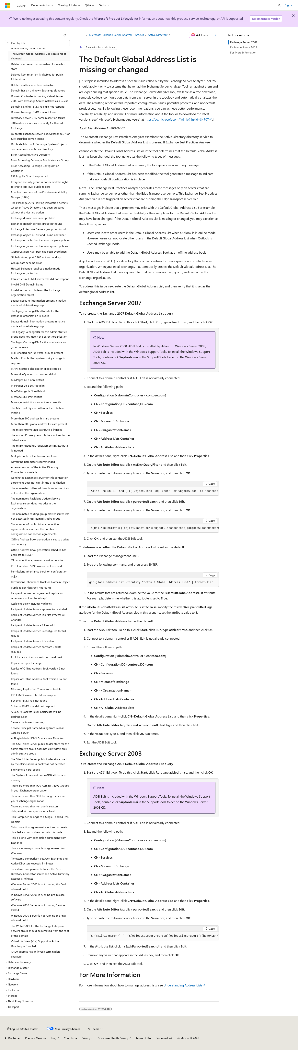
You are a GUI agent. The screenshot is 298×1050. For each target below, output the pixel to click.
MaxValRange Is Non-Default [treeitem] (28, 391)
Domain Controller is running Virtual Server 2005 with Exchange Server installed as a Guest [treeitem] (39, 98)
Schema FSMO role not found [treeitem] (29, 700)
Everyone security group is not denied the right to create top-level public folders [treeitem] (39, 184)
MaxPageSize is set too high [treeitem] (28, 385)
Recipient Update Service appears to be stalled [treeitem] (39, 609)
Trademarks (163, 1038)
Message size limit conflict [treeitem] (26, 397)
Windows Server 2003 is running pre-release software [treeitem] (37, 897)
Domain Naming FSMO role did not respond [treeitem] (37, 106)
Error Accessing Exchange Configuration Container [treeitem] (35, 168)
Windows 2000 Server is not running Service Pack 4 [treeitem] (38, 907)
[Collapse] (65, 35)
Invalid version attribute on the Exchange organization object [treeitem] (35, 292)
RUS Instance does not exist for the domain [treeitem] (37, 657)
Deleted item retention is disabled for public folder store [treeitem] (37, 77)
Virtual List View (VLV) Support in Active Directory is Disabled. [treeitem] (35, 943)
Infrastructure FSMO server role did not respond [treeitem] (40, 279)
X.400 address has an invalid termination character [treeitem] (35, 954)
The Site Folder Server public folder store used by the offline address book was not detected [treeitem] (38, 761)
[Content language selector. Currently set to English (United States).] (23, 1029)
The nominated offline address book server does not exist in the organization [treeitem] (40, 490)
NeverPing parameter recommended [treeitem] (33, 462)
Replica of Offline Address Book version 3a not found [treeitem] (39, 681)
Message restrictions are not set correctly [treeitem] (36, 402)
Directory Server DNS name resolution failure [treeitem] (38, 118)
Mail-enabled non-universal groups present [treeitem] (37, 353)
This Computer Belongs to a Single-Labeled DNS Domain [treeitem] (40, 819)
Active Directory (157, 35)
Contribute (70, 1038)
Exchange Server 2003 (243, 47)
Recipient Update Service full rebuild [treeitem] (32, 625)
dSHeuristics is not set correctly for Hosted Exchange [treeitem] (37, 125)
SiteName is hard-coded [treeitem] (25, 769)
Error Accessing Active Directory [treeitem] (30, 154)
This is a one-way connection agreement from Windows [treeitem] (38, 850)
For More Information (243, 52)
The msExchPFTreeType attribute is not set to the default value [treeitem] (40, 437)
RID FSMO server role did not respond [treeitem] (34, 695)
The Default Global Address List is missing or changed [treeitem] (38, 56)
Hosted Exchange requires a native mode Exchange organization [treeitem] (35, 271)
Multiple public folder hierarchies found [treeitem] (34, 456)
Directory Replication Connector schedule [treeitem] (36, 689)
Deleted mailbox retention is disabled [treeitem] (33, 85)
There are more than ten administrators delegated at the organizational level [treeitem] (34, 808)
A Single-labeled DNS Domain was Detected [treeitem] (37, 738)
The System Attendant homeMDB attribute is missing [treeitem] (38, 777)
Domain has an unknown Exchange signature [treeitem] (38, 90)
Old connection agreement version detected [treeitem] (37, 560)
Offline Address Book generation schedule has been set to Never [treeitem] (38, 552)
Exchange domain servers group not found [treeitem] (36, 223)
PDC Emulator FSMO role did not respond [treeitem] (36, 566)
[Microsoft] (7, 5)
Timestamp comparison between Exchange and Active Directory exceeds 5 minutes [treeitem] (39, 861)
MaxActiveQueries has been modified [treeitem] (33, 374)
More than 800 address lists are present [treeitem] (35, 418)
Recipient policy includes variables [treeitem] (31, 603)
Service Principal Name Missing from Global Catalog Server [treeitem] (37, 730)
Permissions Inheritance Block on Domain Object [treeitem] (40, 582)
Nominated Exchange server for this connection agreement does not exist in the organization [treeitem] (39, 480)
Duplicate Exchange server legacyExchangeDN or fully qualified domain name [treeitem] (40, 136)
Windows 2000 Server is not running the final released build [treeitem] (38, 918)
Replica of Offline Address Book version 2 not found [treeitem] (38, 671)
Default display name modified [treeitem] (29, 48)
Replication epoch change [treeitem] (26, 663)
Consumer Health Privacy (113, 1038)
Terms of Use (143, 1038)
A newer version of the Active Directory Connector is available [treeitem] (34, 469)
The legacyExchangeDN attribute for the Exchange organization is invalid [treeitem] (35, 313)
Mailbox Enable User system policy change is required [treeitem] (38, 360)
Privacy (86, 1038)
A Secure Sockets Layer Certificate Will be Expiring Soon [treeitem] (36, 714)
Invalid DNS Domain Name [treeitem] (27, 284)
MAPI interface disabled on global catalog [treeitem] (36, 368)
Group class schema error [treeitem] (26, 263)
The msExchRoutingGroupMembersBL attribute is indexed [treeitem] (39, 448)
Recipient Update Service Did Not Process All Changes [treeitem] (38, 617)
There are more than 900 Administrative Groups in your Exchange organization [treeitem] (40, 788)
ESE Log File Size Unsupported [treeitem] (29, 176)
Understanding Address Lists (183, 985)
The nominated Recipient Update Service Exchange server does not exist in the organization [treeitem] (35, 503)
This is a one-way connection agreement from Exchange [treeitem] (38, 840)
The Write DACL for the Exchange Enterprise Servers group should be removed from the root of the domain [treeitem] (40, 930)
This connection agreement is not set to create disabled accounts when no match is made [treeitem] (39, 829)
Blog (53, 1038)
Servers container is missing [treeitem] (27, 722)
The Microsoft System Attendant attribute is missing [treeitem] (37, 410)
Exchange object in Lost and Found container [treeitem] (38, 235)
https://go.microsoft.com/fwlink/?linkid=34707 (177, 119)
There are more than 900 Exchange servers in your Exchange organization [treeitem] (38, 798)
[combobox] (37, 43)
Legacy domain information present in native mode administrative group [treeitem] (38, 324)
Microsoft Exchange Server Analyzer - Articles (116, 35)
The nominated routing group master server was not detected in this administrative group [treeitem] (40, 516)
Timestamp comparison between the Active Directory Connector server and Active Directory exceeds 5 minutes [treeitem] (40, 873)
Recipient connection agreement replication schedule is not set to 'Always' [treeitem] (37, 595)
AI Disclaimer (12, 1038)
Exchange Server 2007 (244, 42)
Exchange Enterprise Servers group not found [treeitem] (38, 229)
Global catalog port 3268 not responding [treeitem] (36, 257)
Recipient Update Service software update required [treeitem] (36, 649)
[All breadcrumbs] (82, 35)
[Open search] (279, 5)
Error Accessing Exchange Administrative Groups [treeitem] (40, 160)
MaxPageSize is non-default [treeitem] (27, 380)
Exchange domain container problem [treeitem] (33, 218)
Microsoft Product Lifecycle (113, 18)
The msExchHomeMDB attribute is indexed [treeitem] (36, 429)
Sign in (289, 5)
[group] (153, 491)
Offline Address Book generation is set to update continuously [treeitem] (40, 541)
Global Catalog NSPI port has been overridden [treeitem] (39, 251)
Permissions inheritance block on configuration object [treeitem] (39, 574)
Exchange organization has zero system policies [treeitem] (39, 246)
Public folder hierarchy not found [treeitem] (31, 587)
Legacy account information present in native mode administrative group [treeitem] (38, 303)
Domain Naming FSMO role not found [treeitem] (34, 112)
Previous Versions (35, 1038)
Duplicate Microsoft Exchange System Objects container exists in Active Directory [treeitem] (39, 146)
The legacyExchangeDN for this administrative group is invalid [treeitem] (38, 344)
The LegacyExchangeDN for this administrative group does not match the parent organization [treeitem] (39, 334)
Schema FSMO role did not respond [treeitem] (32, 706)
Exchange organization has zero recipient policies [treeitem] (40, 240)
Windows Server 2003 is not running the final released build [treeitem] (38, 886)
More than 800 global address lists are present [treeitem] (39, 424)
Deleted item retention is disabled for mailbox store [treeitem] (38, 66)
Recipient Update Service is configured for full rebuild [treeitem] (38, 633)
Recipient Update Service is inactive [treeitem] (32, 641)
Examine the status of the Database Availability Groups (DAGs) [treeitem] (39, 194)
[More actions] (215, 35)
